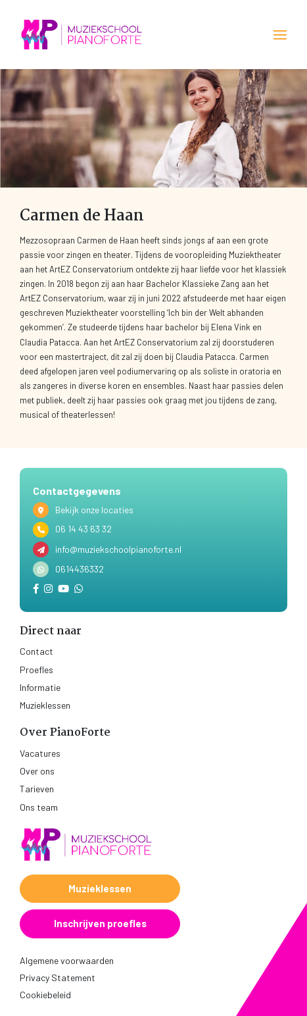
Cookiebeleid (45, 994)
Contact (36, 651)
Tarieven (37, 788)
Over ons (37, 770)
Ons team (39, 807)
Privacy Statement (57, 977)
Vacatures (40, 753)
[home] (82, 34)
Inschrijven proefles (100, 923)
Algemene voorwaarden (67, 960)
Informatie (40, 687)
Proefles (36, 669)
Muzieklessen (45, 705)
